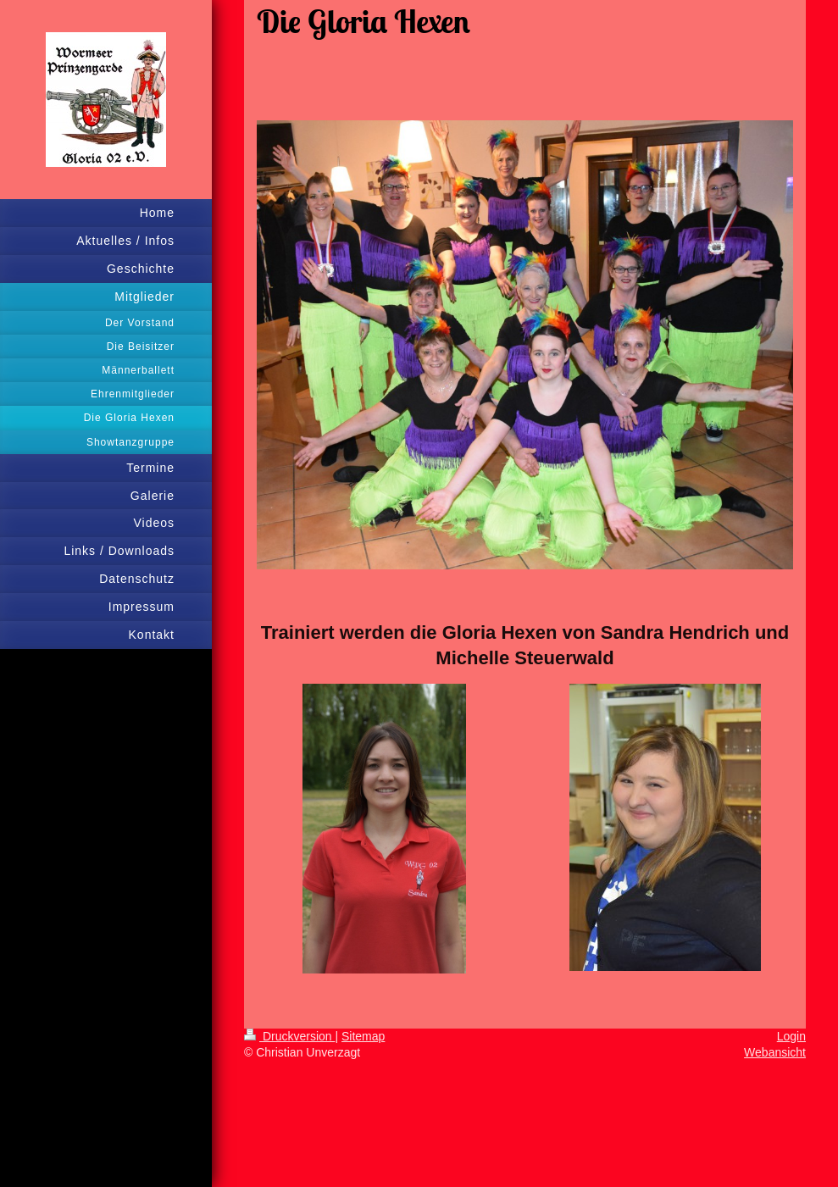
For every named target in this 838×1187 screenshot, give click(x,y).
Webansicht (775, 1052)
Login (791, 1036)
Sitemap (363, 1036)
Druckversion (289, 1036)
